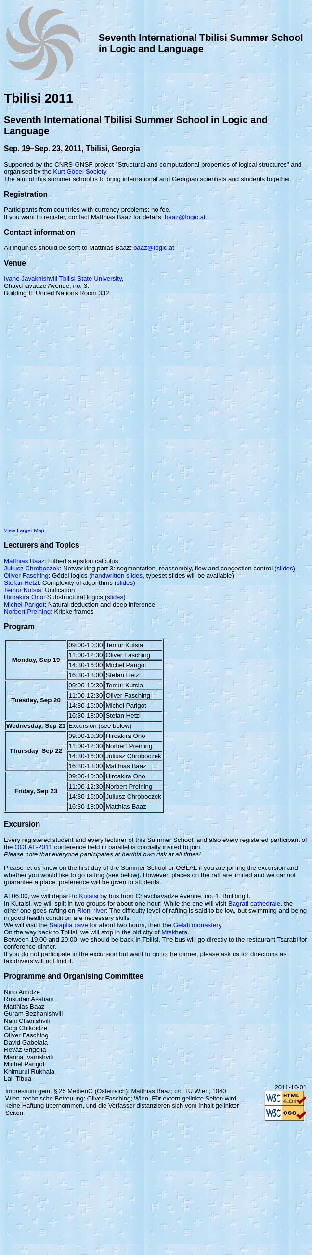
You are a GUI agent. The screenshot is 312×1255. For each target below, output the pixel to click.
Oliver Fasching (26, 575)
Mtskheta (174, 932)
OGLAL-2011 (33, 847)
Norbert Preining (27, 611)
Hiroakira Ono (23, 597)
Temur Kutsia (22, 590)
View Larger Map (24, 530)
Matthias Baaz (24, 561)
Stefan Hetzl (21, 582)
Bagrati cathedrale (254, 903)
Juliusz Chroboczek (32, 568)
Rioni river (91, 910)
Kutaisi (88, 896)
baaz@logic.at (185, 216)
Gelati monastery (197, 925)
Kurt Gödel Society (79, 171)
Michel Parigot (24, 604)
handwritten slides (117, 575)
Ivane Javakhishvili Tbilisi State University (63, 278)
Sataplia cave (69, 925)
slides (284, 568)
